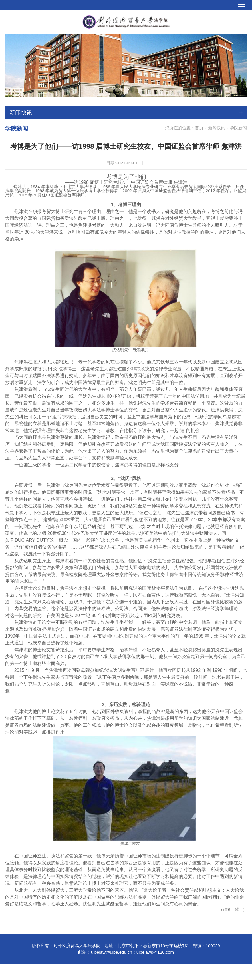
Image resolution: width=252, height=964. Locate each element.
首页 (199, 127)
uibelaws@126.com (155, 952)
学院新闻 (238, 127)
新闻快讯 (216, 127)
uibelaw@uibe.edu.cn (111, 952)
